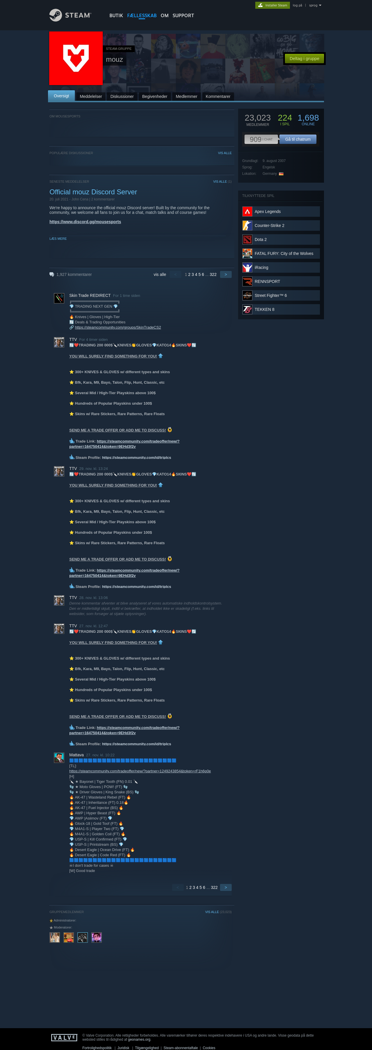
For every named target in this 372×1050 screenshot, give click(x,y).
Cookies (209, 1048)
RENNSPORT (267, 281)
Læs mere (58, 238)
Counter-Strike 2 (269, 225)
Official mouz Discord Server (93, 192)
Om (165, 15)
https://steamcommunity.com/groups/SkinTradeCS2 (118, 327)
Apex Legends (268, 211)
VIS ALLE (225, 153)
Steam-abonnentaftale (181, 1048)
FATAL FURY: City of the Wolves (284, 253)
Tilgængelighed (147, 1048)
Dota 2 (261, 239)
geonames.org (139, 1039)
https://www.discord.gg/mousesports (85, 221)
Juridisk (124, 1048)
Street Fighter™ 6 (271, 295)
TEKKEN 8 (264, 309)
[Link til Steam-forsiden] (74, 19)
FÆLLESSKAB (142, 15)
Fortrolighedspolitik (97, 1048)
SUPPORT (183, 15)
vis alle (160, 274)
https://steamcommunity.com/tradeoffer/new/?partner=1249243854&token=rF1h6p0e (140, 771)
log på (297, 5)
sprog (313, 5)
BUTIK (116, 15)
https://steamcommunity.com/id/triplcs (136, 457)
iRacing (261, 267)
